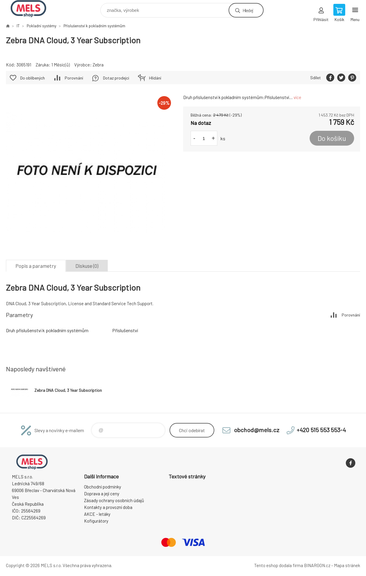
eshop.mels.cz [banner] (32, 8)
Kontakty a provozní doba (108, 507)
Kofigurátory (96, 521)
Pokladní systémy (41, 25)
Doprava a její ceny (101, 493)
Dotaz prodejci (116, 77)
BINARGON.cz (317, 565)
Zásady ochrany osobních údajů (114, 500)
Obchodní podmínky (102, 486)
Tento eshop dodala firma (278, 565)
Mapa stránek (347, 565)
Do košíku (332, 138)
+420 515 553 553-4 (321, 429)
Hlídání (155, 77)
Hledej (248, 10)
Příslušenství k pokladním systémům (94, 25)
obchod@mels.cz (256, 429)
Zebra (98, 64)
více (297, 97)
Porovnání (74, 77)
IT (18, 25)
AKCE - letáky (97, 514)
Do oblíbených (32, 77)
